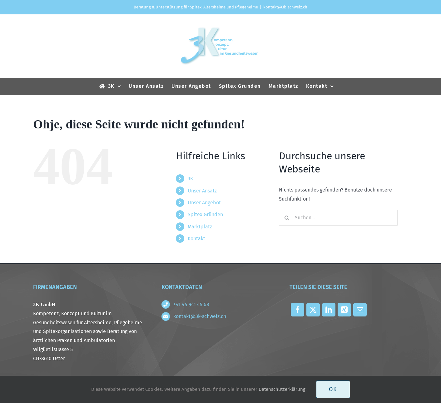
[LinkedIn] (328, 311)
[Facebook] (297, 311)
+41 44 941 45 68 (191, 304)
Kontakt (196, 238)
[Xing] (344, 311)
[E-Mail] (360, 311)
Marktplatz (200, 227)
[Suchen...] (338, 218)
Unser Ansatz (202, 191)
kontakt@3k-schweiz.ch (285, 7)
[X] (313, 311)
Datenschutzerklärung (282, 389)
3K (190, 179)
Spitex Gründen (205, 214)
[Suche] (287, 218)
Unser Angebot (204, 203)
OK (333, 389)
